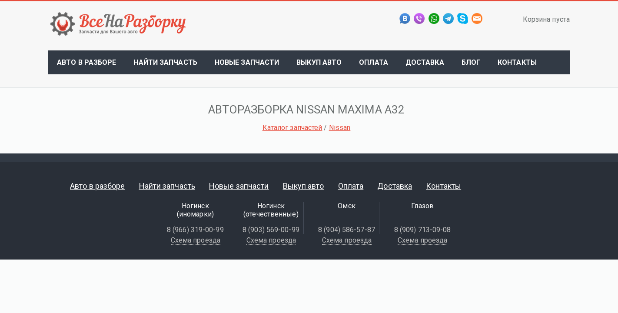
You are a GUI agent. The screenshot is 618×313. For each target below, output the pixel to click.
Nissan (340, 127)
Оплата (373, 62)
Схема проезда (195, 240)
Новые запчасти (247, 62)
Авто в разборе (86, 62)
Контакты (517, 62)
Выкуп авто (319, 62)
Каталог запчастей (292, 127)
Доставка (424, 62)
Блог (471, 62)
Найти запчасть (165, 62)
